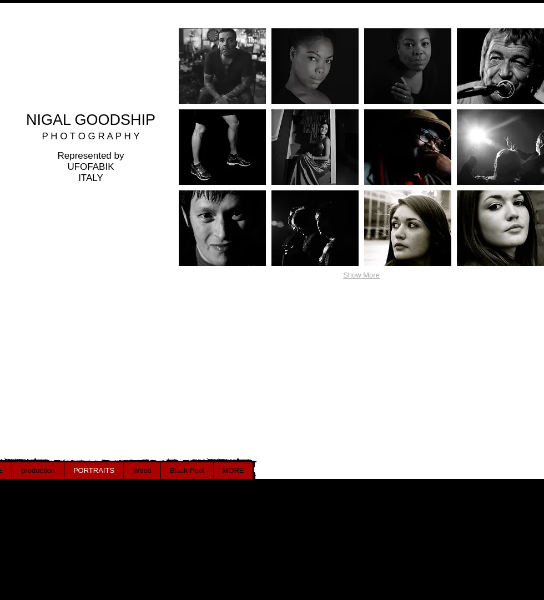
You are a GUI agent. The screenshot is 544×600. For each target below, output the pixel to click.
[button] (222, 66)
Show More (361, 275)
